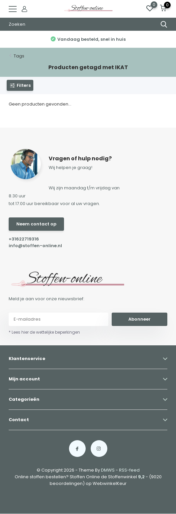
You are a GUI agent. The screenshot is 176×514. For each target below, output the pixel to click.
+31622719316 (24, 239)
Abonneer (139, 319)
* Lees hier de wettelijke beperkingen (44, 332)
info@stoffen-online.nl (35, 245)
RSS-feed (129, 470)
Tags (19, 56)
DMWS (108, 470)
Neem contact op (36, 224)
